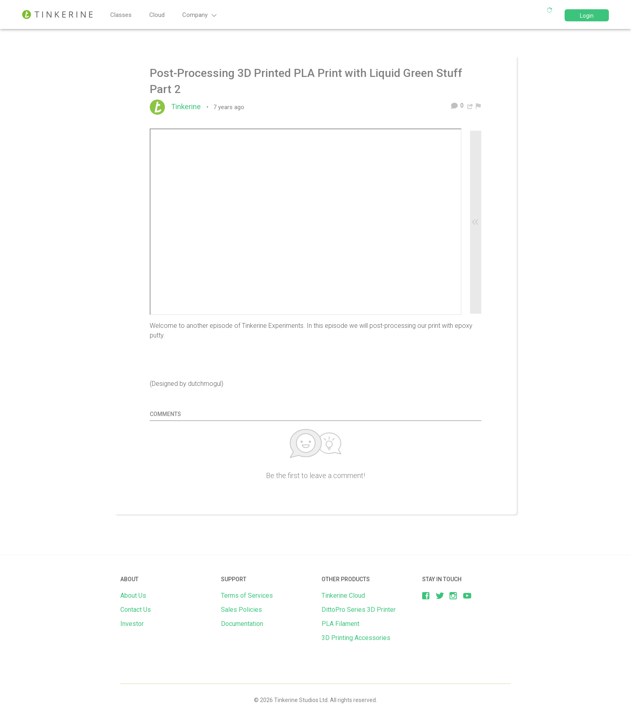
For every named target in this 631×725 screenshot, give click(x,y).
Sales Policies (241, 609)
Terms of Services (247, 595)
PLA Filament (340, 624)
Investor (132, 624)
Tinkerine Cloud (343, 595)
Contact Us (135, 609)
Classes (121, 15)
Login (587, 15)
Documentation (242, 624)
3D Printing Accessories (356, 638)
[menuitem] (478, 105)
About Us (133, 595)
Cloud (157, 15)
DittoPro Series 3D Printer (359, 609)
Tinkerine (188, 106)
